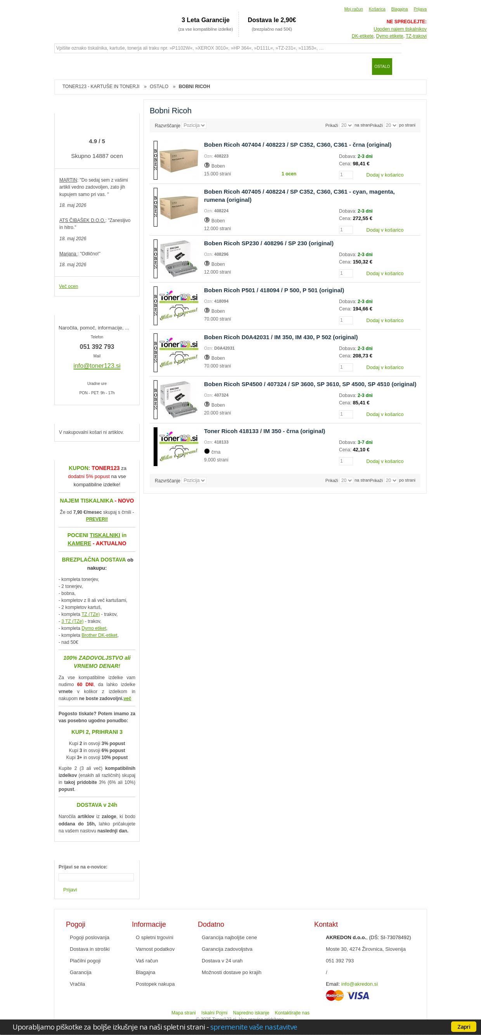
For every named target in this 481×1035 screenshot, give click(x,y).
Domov (64, 66)
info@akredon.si (359, 984)
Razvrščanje (167, 125)
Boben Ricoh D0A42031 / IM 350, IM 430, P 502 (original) (281, 337)
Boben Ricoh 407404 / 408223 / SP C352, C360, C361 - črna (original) (297, 144)
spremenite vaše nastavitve (253, 1027)
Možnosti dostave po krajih (231, 972)
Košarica (377, 9)
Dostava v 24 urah (222, 961)
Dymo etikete (389, 36)
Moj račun (353, 9)
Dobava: (348, 156)
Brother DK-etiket (99, 635)
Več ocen (68, 286)
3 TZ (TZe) (72, 621)
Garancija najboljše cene (229, 937)
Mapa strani (183, 1013)
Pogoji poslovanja (89, 937)
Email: (333, 984)
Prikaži (376, 125)
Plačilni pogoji (85, 961)
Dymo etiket (93, 628)
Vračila (77, 984)
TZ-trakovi (416, 36)
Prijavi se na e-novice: (83, 867)
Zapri (463, 1026)
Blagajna (399, 9)
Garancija (81, 972)
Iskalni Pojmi (214, 1013)
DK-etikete (363, 36)
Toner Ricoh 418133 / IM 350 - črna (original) (264, 431)
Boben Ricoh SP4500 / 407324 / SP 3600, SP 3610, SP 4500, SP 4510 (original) (310, 384)
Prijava (420, 9)
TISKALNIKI (105, 535)
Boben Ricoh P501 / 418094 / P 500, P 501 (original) (274, 290)
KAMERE (79, 543)
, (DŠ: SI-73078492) (368, 937)
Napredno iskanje (251, 1013)
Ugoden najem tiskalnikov (400, 29)
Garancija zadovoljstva (227, 949)
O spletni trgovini (154, 937)
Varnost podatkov (155, 949)
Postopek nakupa (155, 984)
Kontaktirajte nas (292, 1013)
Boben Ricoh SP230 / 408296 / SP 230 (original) (269, 243)
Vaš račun (147, 961)
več (127, 698)
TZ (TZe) (90, 614)
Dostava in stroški (90, 949)
